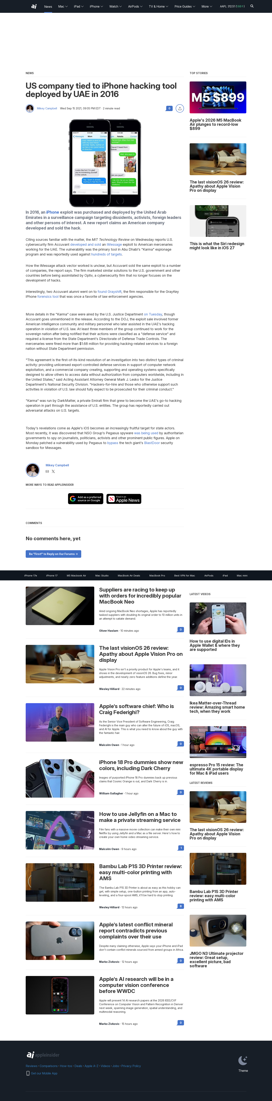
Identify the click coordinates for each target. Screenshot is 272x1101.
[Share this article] (180, 108)
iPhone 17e (30, 575)
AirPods (135, 6)
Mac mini (242, 575)
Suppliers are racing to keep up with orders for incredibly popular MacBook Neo (140, 595)
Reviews (31, 1066)
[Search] (252, 6)
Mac (63, 6)
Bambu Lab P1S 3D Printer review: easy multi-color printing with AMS (140, 872)
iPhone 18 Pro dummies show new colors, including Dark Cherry (141, 765)
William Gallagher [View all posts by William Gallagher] (111, 793)
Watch (115, 6)
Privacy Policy (131, 1066)
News (48, 6)
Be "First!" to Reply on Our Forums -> (53, 553)
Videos (105, 1066)
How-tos (66, 1066)
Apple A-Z (91, 1066)
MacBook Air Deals (129, 575)
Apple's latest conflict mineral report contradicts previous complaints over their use (136, 930)
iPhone (96, 6)
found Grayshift (109, 292)
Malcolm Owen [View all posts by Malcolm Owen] (109, 745)
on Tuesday (153, 314)
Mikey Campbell (47, 108)
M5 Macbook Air (76, 575)
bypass (112, 443)
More (207, 6)
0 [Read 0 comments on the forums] (169, 108)
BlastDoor (152, 443)
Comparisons (49, 1066)
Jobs (115, 1066)
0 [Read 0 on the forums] (181, 629)
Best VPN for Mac (184, 575)
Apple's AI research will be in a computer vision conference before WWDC (136, 985)
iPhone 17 (52, 575)
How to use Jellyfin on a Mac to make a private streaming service (140, 817)
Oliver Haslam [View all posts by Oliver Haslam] (108, 630)
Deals (78, 1066)
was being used (146, 433)
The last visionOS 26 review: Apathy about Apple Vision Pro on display (141, 654)
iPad (79, 6)
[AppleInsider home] (34, 6)
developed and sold (85, 244)
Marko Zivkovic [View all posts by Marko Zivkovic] (109, 961)
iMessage (114, 244)
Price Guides (185, 6)
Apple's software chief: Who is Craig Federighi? (136, 709)
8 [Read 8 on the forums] (181, 906)
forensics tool (48, 296)
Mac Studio (102, 575)
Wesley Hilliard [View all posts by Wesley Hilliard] (109, 689)
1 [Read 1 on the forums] (181, 847)
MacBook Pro (157, 575)
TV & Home (158, 6)
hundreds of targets (106, 254)
